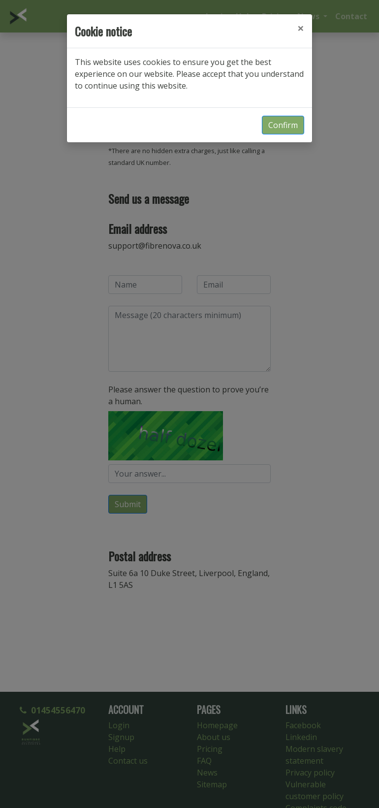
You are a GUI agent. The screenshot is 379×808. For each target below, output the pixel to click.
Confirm (283, 125)
